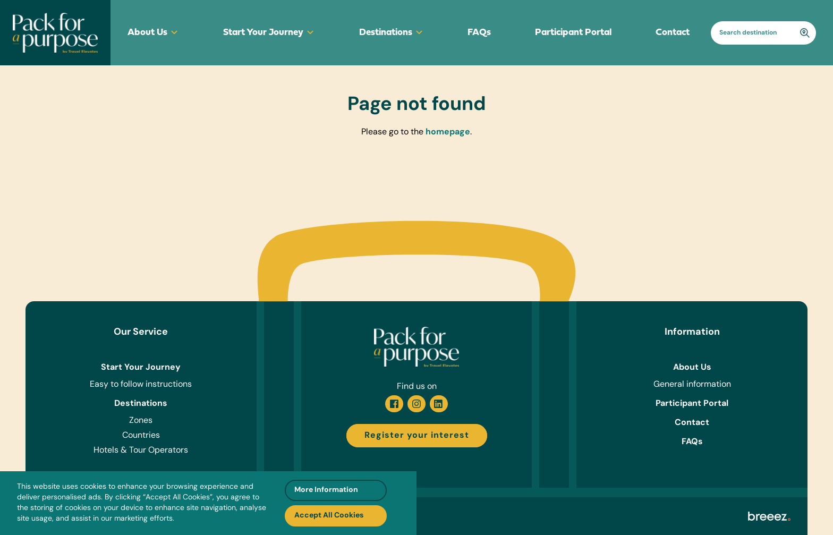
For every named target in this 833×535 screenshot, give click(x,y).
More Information (326, 490)
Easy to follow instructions (141, 384)
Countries (141, 435)
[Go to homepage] (55, 33)
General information (692, 384)
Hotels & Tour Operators (141, 450)
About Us (153, 33)
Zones (140, 421)
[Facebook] (394, 403)
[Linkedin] (439, 403)
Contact (673, 33)
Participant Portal (573, 33)
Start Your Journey (269, 33)
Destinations (391, 33)
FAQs (479, 33)
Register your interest (416, 435)
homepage (448, 132)
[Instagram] (416, 403)
